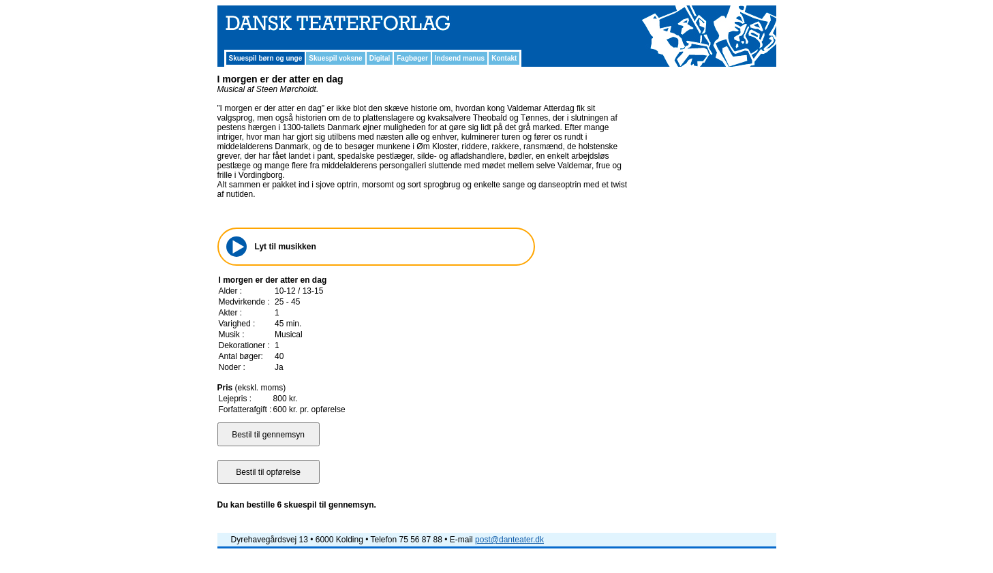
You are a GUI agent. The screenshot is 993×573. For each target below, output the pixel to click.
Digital (380, 58)
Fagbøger (412, 58)
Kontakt (504, 58)
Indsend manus (460, 58)
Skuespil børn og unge (266, 58)
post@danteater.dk (509, 539)
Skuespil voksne (335, 58)
